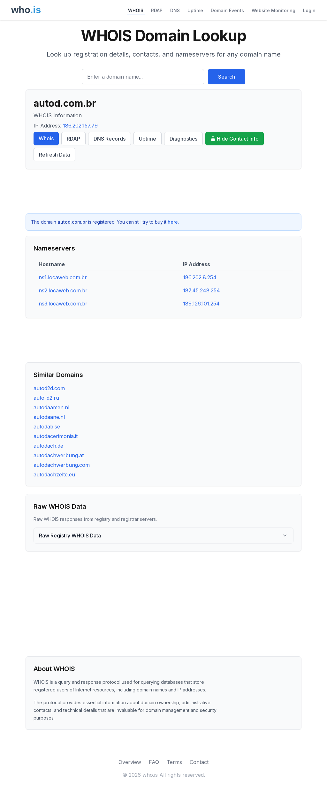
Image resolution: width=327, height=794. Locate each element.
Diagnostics (183, 138)
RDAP (157, 10)
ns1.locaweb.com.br (63, 277)
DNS (175, 10)
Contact (199, 762)
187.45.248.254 (201, 290)
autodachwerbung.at (59, 455)
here (173, 222)
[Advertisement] (163, 191)
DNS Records (109, 138)
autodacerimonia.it (56, 436)
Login (309, 10)
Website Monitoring (273, 10)
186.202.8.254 (200, 277)
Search (226, 76)
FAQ (154, 762)
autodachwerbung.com (62, 465)
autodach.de (48, 446)
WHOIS (135, 10)
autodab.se (47, 426)
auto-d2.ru (46, 398)
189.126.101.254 (201, 303)
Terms (174, 762)
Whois (46, 138)
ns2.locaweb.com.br (63, 290)
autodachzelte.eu (54, 474)
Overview (129, 762)
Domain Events (227, 10)
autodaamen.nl (51, 407)
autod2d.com (49, 388)
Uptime (195, 10)
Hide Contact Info (234, 138)
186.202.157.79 (80, 125)
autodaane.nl (49, 417)
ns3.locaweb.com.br (63, 303)
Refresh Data (54, 154)
